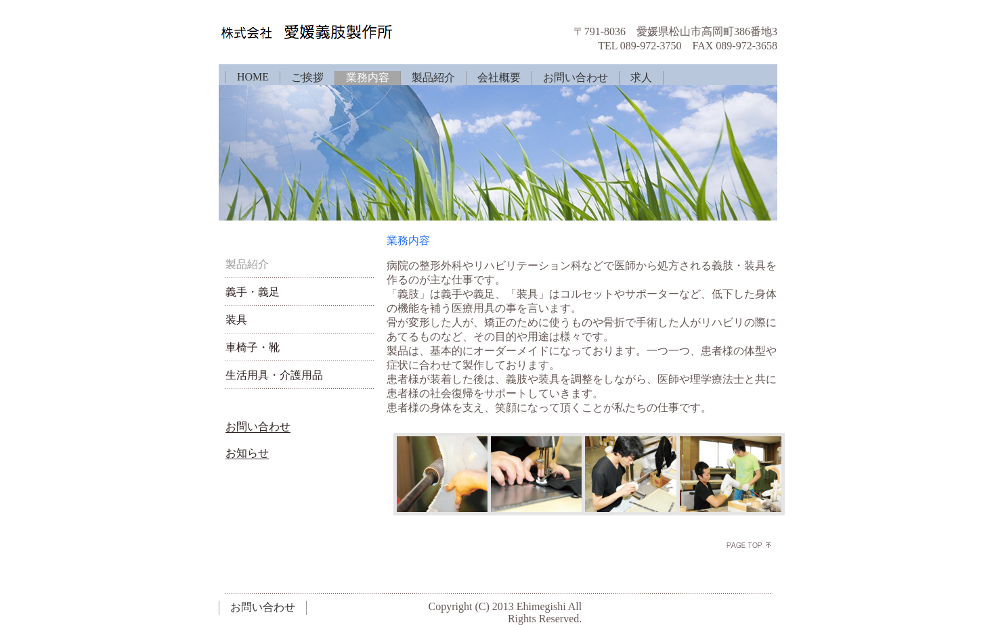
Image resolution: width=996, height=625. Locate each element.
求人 (641, 77)
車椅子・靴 (252, 347)
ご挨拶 (307, 77)
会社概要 (499, 77)
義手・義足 (252, 292)
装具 (236, 319)
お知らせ (247, 453)
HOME (253, 77)
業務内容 (367, 77)
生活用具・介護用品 (274, 375)
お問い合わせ (575, 77)
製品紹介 (433, 77)
